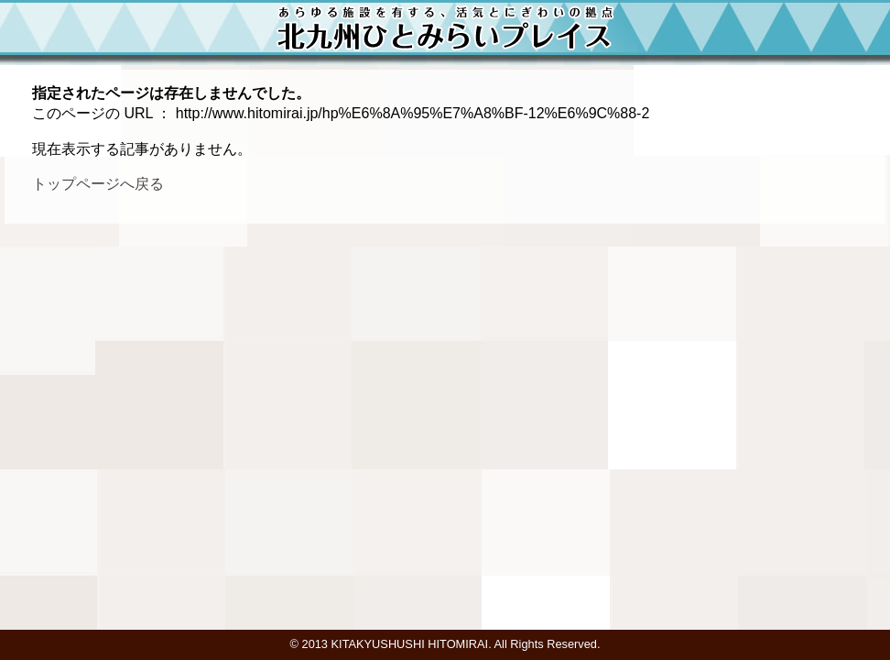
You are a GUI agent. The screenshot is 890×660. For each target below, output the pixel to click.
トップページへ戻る (98, 184)
